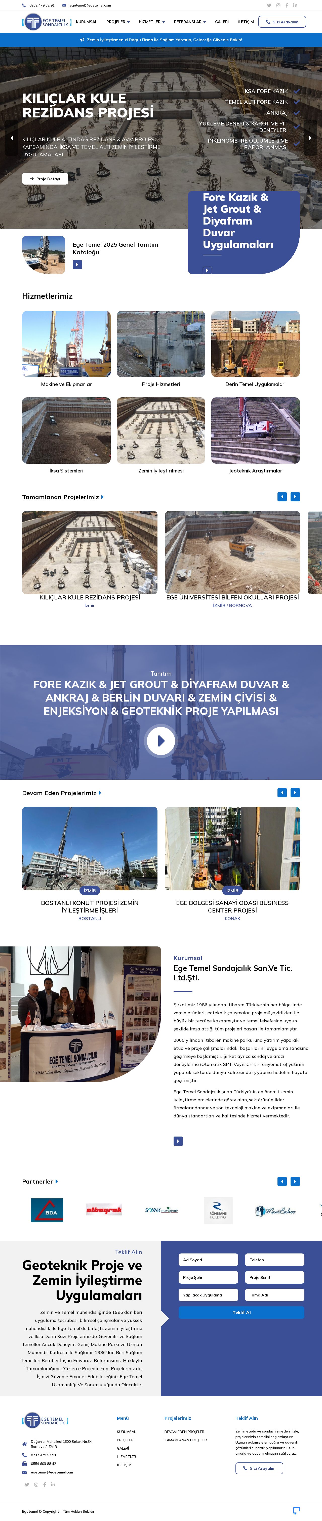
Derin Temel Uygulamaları (255, 384)
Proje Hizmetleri (161, 384)
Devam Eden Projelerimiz (59, 793)
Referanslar (188, 21)
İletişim (246, 21)
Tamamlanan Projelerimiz (60, 497)
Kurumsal (86, 21)
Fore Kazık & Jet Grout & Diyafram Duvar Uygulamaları (238, 220)
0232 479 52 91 (43, 1455)
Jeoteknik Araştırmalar (255, 470)
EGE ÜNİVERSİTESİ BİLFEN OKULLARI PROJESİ (232, 597)
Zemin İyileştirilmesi (161, 470)
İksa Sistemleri (67, 470)
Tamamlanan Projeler (186, 1440)
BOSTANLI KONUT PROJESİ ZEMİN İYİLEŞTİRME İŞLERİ (90, 906)
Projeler (115, 21)
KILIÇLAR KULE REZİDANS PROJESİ (89, 597)
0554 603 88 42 (43, 1463)
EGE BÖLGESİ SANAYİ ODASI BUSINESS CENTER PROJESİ (232, 906)
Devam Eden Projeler (184, 1431)
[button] (310, 138)
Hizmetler (149, 21)
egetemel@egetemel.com (52, 1472)
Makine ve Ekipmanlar (66, 384)
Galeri (222, 21)
